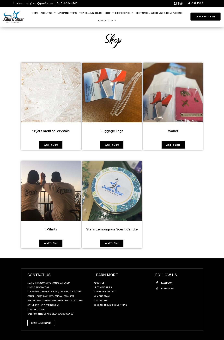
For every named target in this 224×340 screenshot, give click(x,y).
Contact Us (101, 300)
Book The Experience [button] (119, 13)
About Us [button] (48, 13)
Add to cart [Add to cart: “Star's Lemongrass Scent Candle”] (112, 243)
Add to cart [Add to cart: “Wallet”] (173, 144)
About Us (99, 282)
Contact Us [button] (107, 20)
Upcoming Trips (67, 13)
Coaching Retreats (105, 291)
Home (35, 13)
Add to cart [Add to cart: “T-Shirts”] (51, 243)
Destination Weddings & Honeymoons (159, 13)
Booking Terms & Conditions (110, 304)
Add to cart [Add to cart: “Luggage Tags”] (112, 144)
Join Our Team (102, 296)
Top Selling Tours (90, 13)
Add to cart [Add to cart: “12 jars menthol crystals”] (51, 144)
